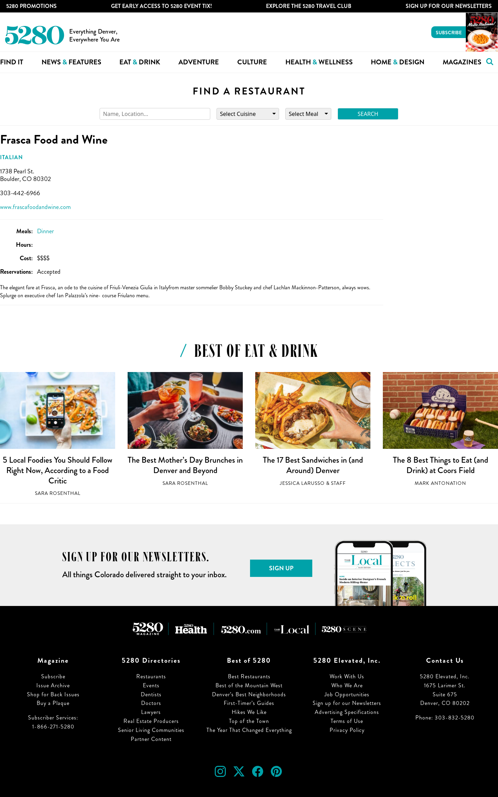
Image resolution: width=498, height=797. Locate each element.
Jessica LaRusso (302, 483)
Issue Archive (53, 685)
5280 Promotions (31, 6)
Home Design (397, 62)
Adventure (198, 62)
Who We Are (347, 685)
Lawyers (151, 712)
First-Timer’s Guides (249, 703)
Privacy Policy (347, 730)
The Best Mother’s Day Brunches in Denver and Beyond (185, 465)
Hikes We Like (249, 712)
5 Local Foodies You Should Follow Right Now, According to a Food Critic (57, 470)
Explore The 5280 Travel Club (308, 6)
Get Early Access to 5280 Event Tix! (161, 6)
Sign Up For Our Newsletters (449, 6)
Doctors (151, 703)
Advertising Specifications (347, 712)
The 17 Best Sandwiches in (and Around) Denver (313, 465)
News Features (71, 62)
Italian (11, 157)
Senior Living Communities (151, 730)
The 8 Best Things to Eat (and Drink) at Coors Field (440, 465)
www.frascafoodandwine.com (35, 206)
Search (368, 114)
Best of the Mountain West (249, 685)
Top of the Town (249, 721)
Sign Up (281, 568)
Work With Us (347, 676)
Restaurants (151, 676)
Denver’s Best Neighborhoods (249, 694)
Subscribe (449, 32)
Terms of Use (347, 721)
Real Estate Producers (151, 721)
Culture (252, 62)
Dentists (151, 694)
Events (151, 685)
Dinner (45, 231)
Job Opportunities (346, 694)
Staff (338, 483)
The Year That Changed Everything (249, 730)
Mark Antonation (440, 483)
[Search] (155, 114)
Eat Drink (139, 62)
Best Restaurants (249, 676)
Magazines (462, 62)
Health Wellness (319, 62)
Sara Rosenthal (58, 493)
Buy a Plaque (53, 703)
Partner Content (151, 739)
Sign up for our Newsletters (347, 703)
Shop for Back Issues (53, 694)
